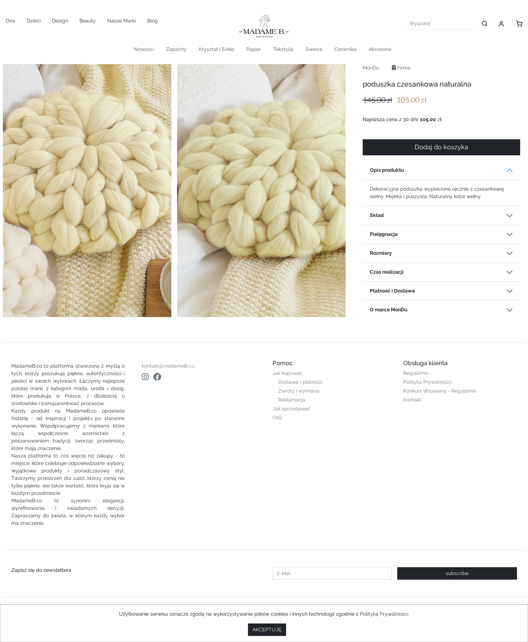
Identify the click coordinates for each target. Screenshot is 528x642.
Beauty (87, 21)
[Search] (440, 23)
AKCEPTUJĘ (267, 629)
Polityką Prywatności (384, 614)
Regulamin (415, 373)
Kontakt (412, 400)
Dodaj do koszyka (441, 147)
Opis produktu (387, 170)
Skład (377, 215)
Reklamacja (291, 400)
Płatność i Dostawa (392, 291)
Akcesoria (380, 49)
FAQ (277, 417)
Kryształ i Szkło (216, 49)
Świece (314, 49)
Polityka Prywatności (427, 382)
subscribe (457, 573)
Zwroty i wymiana (299, 391)
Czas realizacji (387, 272)
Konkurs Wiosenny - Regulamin (439, 391)
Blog (152, 21)
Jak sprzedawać (291, 408)
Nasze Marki (121, 21)
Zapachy (176, 49)
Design (60, 21)
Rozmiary (381, 253)
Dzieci (34, 21)
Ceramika (346, 49)
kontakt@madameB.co (168, 366)
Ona (10, 21)
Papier (253, 49)
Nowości (144, 49)
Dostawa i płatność (300, 382)
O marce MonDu (389, 309)
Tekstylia (283, 49)
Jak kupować (288, 373)
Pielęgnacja (384, 234)
